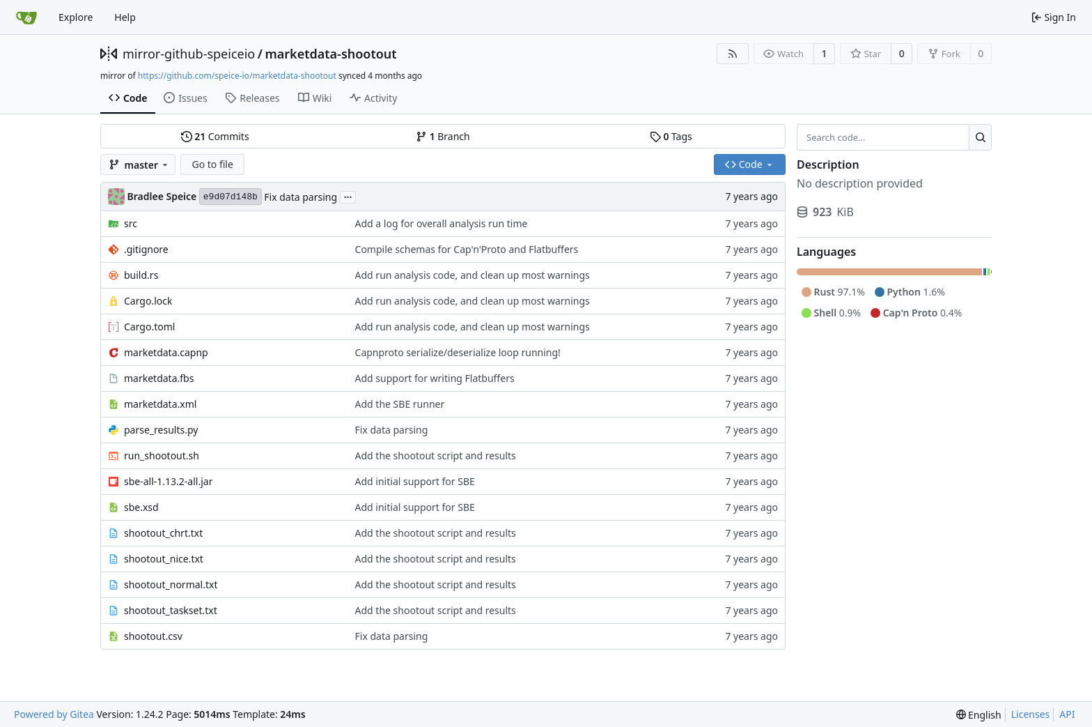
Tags (671, 136)
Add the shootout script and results (435, 455)
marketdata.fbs (159, 378)
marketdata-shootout (330, 54)
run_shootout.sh (161, 455)
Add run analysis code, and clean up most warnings (472, 275)
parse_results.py (161, 429)
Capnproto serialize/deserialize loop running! (458, 352)
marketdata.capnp (166, 352)
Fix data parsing (300, 197)
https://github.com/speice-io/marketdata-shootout (237, 76)
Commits (215, 136)
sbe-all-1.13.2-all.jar (168, 481)
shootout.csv (153, 636)
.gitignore (146, 249)
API (1067, 714)
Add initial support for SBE (415, 481)
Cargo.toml (149, 326)
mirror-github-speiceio (189, 54)
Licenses (1030, 714)
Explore (75, 17)
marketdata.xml (160, 404)
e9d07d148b (230, 197)
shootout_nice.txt (163, 558)
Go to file (212, 164)
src (130, 223)
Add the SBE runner (400, 404)
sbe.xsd (141, 507)
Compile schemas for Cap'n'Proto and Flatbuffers (467, 249)
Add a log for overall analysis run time (441, 223)
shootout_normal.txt (170, 584)
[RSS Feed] (733, 53)
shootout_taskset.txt (170, 610)
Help (125, 17)
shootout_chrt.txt (163, 532)
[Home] (26, 17)
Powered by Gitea (54, 714)
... (348, 196)
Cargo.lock (148, 300)
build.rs (141, 275)
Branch (443, 136)
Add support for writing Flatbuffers (435, 378)
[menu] (978, 714)
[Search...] (980, 137)
